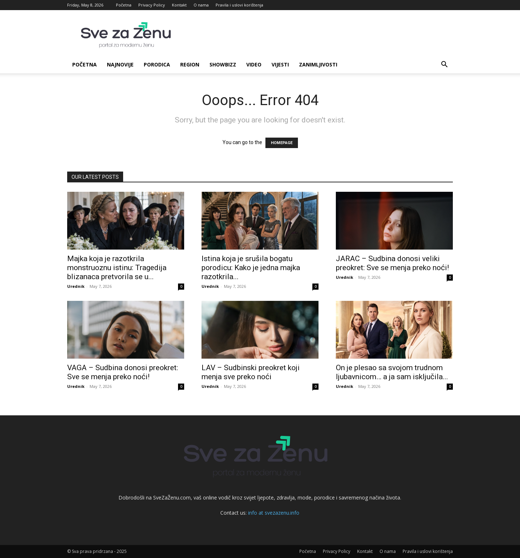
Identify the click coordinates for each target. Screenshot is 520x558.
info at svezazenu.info (273, 512)
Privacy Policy (151, 5)
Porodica (157, 64)
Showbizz (222, 64)
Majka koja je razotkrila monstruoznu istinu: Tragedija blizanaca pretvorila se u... (116, 267)
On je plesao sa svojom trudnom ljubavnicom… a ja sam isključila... (392, 372)
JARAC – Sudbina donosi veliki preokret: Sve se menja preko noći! (392, 263)
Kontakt (179, 5)
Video (253, 64)
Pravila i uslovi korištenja (239, 5)
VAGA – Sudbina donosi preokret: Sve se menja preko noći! (122, 372)
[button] (444, 65)
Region (189, 64)
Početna (123, 5)
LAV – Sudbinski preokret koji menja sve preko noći (251, 372)
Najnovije (120, 64)
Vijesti (280, 64)
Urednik (75, 286)
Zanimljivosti (318, 64)
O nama (201, 5)
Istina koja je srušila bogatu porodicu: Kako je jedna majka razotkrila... (251, 267)
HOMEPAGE (281, 142)
